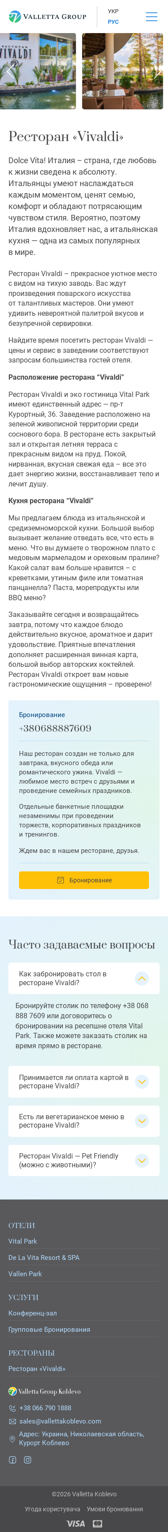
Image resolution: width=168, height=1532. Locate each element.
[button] (84, 978)
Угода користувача (52, 1509)
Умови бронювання (115, 1509)
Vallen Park (25, 1274)
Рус (113, 22)
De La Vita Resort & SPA (44, 1258)
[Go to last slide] (11, 71)
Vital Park (22, 1241)
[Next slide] (157, 71)
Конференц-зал (32, 1313)
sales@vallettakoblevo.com (60, 1421)
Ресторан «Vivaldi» (36, 1369)
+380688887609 (55, 729)
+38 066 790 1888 (45, 1408)
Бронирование (84, 880)
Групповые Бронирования (49, 1330)
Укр (113, 11)
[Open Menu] (152, 17)
